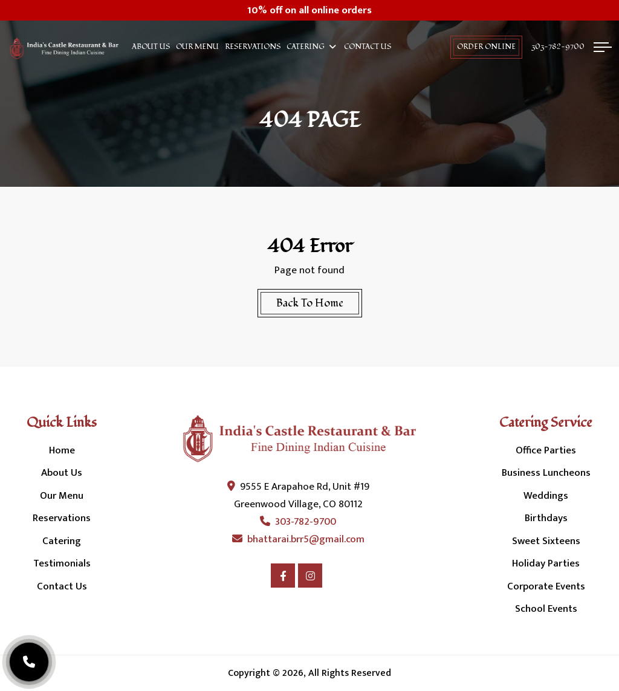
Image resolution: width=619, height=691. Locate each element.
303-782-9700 (558, 47)
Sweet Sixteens (546, 541)
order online (486, 47)
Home (62, 450)
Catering (306, 47)
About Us (151, 47)
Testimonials (62, 563)
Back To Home (309, 303)
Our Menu (197, 47)
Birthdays (546, 518)
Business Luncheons (546, 472)
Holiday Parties (546, 563)
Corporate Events (546, 586)
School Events (546, 608)
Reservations (252, 47)
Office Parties (546, 450)
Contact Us (367, 47)
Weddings (545, 495)
